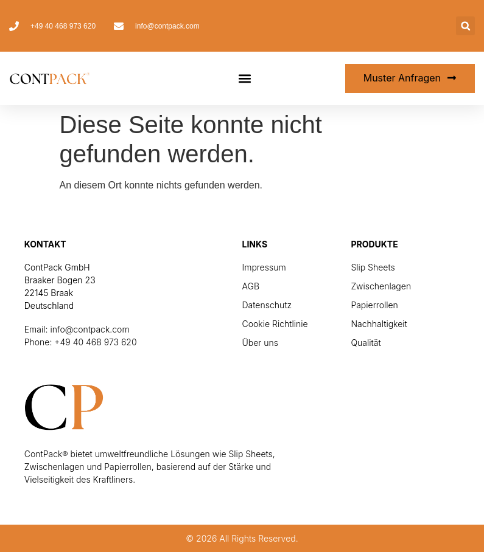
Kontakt (45, 244)
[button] (465, 25)
